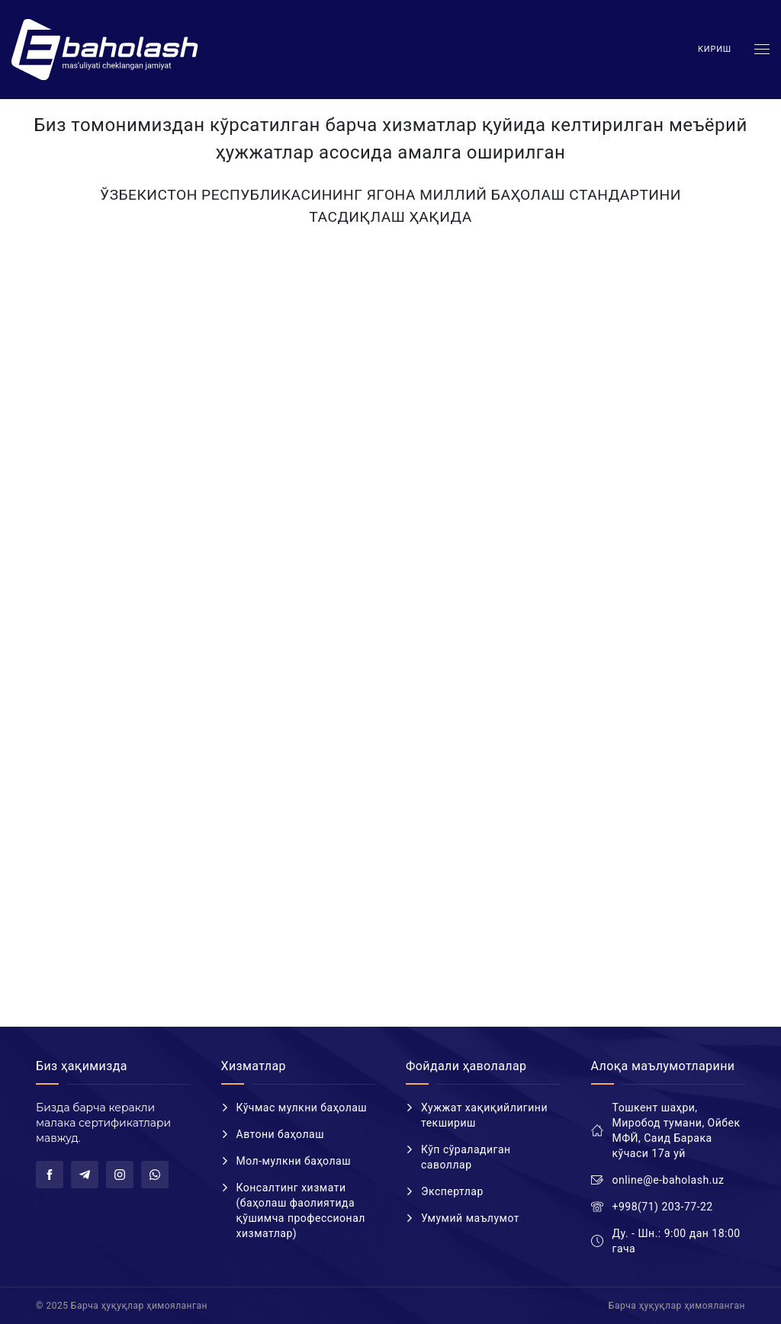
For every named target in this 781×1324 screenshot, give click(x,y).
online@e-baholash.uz (668, 1180)
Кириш (714, 49)
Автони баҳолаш (280, 1134)
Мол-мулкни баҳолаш (294, 1161)
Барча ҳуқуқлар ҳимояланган (677, 1305)
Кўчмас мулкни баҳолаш (302, 1107)
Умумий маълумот (470, 1218)
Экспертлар (452, 1191)
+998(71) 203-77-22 (662, 1207)
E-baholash (106, 49)
